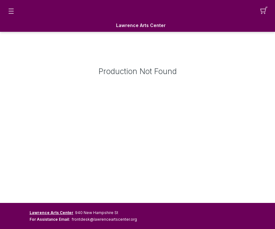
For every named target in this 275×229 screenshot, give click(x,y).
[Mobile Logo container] (138, 11)
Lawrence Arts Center (141, 25)
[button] (264, 11)
